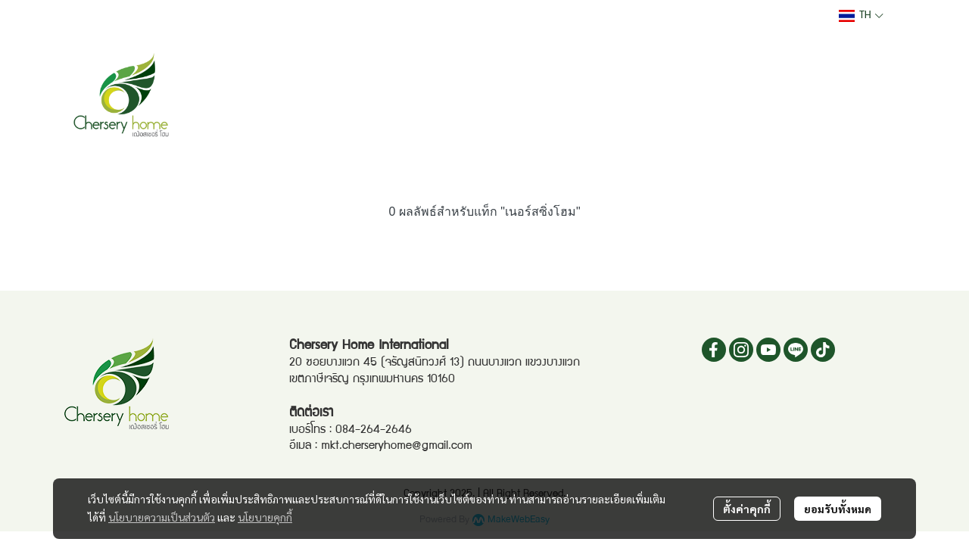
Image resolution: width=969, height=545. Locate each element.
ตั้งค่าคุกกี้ (747, 508)
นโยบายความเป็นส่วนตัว (161, 517)
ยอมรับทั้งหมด (837, 508)
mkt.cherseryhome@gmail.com (396, 446)
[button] (861, 16)
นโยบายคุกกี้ (265, 517)
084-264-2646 (373, 430)
